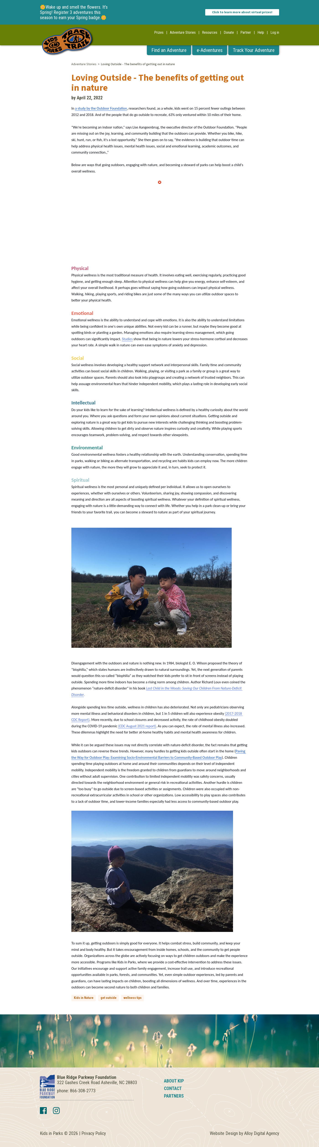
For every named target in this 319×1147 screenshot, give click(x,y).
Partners (174, 1096)
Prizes (158, 32)
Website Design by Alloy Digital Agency (244, 1133)
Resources (209, 32)
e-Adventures (210, 50)
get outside (109, 998)
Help (260, 32)
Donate (229, 32)
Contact (173, 1088)
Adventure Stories (183, 32)
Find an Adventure (169, 50)
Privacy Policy (93, 1133)
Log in (274, 32)
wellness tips (133, 998)
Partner (245, 32)
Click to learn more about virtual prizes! (242, 12)
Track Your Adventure (254, 50)
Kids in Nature (83, 998)
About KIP (174, 1081)
